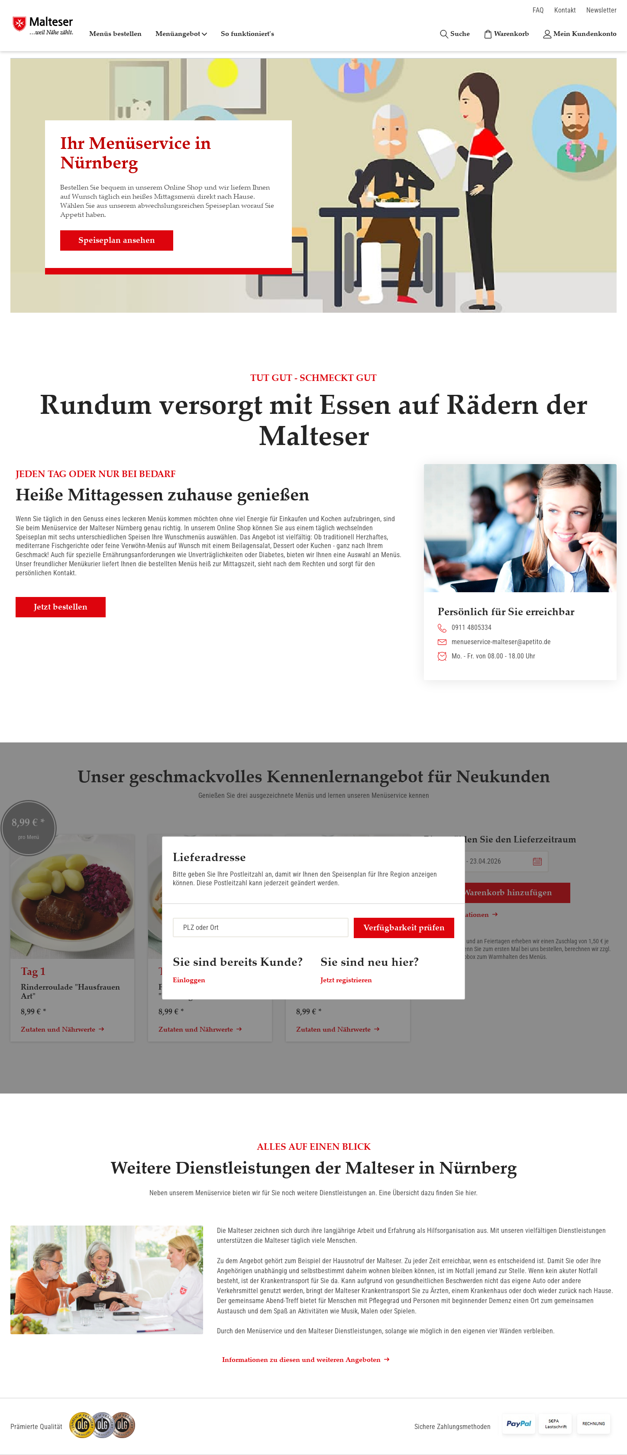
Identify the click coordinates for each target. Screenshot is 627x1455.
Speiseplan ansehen (116, 240)
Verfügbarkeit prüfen (404, 928)
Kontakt (565, 10)
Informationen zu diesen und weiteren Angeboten (305, 1359)
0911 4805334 (471, 627)
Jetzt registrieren (346, 980)
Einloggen (189, 980)
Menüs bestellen (115, 33)
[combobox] (261, 927)
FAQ (538, 10)
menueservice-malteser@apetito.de (501, 642)
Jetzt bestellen (60, 607)
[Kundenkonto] (580, 34)
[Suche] (455, 34)
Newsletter (601, 10)
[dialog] (313, 918)
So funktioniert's (247, 33)
